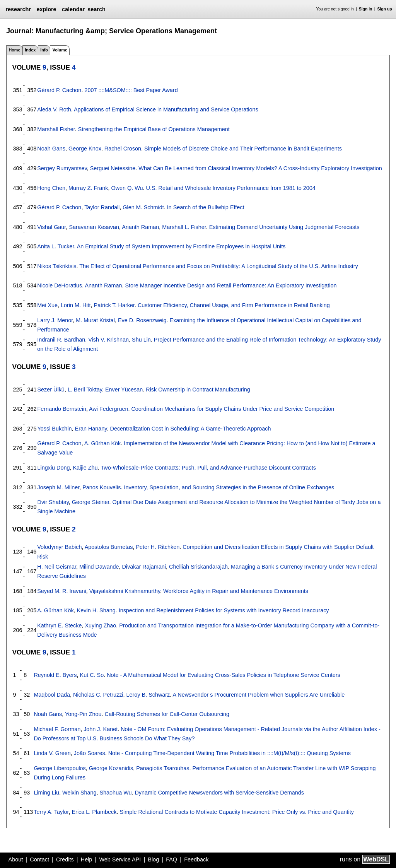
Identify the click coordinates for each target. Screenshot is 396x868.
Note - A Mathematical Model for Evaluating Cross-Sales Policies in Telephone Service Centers (223, 675)
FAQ (171, 859)
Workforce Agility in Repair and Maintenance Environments (235, 591)
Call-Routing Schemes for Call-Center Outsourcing (167, 714)
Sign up (384, 9)
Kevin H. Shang (96, 610)
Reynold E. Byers (55, 675)
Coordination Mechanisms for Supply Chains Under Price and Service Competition (232, 409)
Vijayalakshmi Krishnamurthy (124, 591)
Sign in (365, 9)
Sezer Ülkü (50, 389)
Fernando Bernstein (61, 409)
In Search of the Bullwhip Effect (205, 207)
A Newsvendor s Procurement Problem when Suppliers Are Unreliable (259, 695)
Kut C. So (92, 675)
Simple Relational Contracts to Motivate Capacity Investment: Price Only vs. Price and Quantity (236, 812)
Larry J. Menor (55, 320)
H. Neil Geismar (56, 567)
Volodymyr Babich (59, 547)
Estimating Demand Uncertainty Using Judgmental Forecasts (284, 227)
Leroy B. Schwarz (148, 695)
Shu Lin (141, 340)
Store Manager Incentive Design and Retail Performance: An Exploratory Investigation (230, 285)
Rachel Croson (122, 148)
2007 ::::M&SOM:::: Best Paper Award (131, 90)
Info (44, 50)
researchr (18, 9)
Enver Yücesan (124, 389)
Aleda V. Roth (54, 109)
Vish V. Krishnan (108, 340)
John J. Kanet (101, 729)
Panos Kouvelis (101, 487)
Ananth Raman (140, 227)
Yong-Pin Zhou (83, 714)
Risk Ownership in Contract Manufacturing (198, 389)
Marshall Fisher (56, 129)
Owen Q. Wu (127, 188)
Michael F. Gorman (57, 729)
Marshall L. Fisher (184, 227)
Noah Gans (51, 148)
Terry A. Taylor (51, 812)
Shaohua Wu (116, 792)
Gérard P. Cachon (59, 90)
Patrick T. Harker (114, 305)
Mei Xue (47, 305)
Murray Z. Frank (88, 188)
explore (46, 9)
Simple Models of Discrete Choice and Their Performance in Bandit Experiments (243, 148)
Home (14, 50)
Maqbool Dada (52, 695)
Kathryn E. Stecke (59, 625)
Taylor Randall (101, 207)
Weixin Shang (79, 792)
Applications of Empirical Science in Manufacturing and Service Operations (166, 109)
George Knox (84, 148)
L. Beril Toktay (85, 389)
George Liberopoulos (59, 768)
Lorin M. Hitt (76, 305)
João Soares (89, 753)
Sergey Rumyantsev (62, 168)
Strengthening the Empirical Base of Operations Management (154, 129)
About (16, 859)
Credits (65, 859)
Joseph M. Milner (58, 487)
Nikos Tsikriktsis (56, 266)
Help (86, 859)
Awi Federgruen (108, 409)
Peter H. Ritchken (157, 547)
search (96, 9)
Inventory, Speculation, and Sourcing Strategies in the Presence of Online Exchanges (229, 487)
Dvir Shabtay (52, 502)
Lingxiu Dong (53, 468)
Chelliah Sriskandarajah (198, 567)
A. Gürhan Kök (102, 443)
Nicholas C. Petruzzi (98, 695)
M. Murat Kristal (95, 320)
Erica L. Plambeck (94, 812)
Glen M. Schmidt (143, 207)
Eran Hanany (91, 428)
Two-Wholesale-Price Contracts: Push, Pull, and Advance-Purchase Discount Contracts (208, 468)
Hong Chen (51, 188)
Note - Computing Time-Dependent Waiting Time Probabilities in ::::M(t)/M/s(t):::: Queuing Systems (229, 753)
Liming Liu (46, 792)
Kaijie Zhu (85, 468)
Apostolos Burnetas (109, 547)
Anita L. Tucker (55, 246)
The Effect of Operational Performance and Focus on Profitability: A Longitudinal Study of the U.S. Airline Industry (218, 266)
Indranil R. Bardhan (61, 340)
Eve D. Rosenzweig (142, 320)
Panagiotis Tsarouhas (162, 768)
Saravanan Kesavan (94, 227)
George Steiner (90, 502)
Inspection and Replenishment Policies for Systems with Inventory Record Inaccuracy (224, 610)
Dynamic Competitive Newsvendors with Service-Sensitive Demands (219, 792)
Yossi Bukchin (54, 428)
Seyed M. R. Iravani (61, 591)
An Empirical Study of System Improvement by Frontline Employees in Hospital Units (181, 246)
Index (30, 50)
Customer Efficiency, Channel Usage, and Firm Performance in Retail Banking (234, 305)
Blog (153, 859)
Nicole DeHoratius (59, 285)
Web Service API (120, 859)
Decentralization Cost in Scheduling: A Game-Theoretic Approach (190, 428)
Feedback (196, 859)
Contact (39, 859)
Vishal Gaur (51, 227)
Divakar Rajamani (144, 567)
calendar (73, 9)
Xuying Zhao (100, 625)
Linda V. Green (52, 753)
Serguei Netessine (113, 168)
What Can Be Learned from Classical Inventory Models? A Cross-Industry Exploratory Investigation (260, 168)
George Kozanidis (111, 768)
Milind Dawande (99, 567)
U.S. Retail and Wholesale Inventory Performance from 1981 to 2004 (231, 188)
